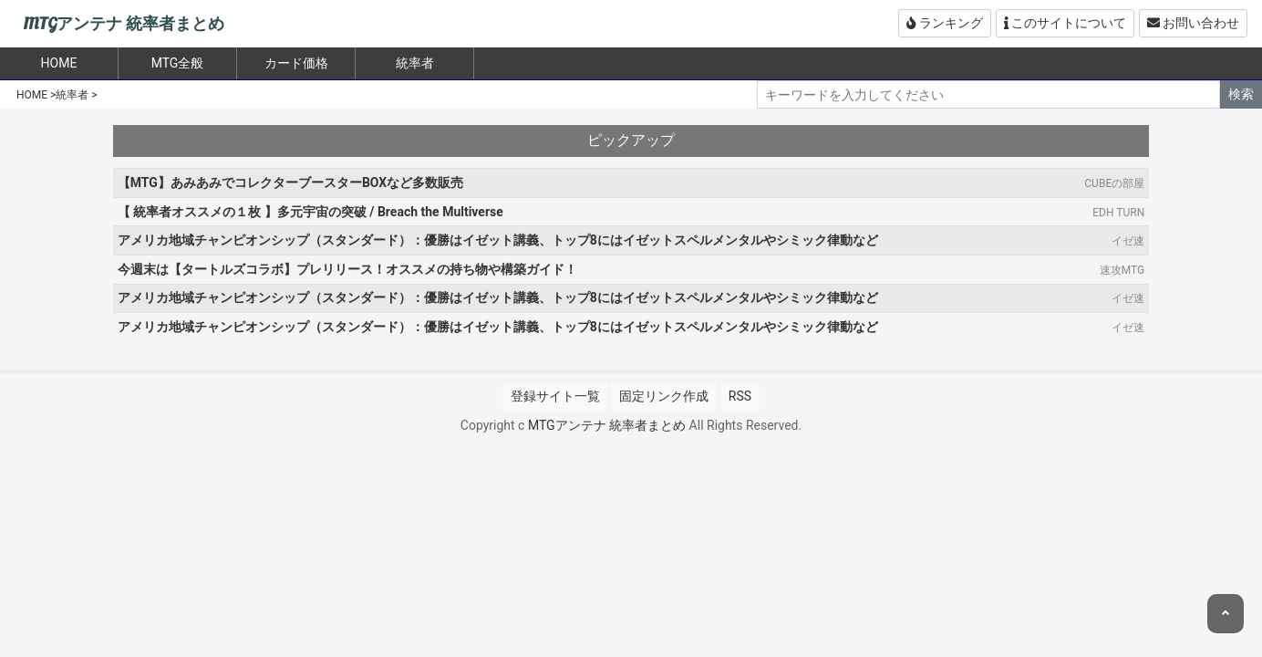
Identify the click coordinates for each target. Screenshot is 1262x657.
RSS (740, 396)
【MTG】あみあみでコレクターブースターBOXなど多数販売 (290, 182)
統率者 (415, 63)
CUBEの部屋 (1114, 183)
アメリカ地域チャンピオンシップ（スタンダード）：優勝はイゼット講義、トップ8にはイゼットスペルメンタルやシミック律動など (498, 240)
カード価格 (296, 63)
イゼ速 (1128, 241)
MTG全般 (177, 63)
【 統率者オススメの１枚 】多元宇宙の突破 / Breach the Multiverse (310, 211)
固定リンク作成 (664, 396)
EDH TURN (1118, 212)
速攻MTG (1122, 270)
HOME (31, 95)
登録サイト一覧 (555, 396)
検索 (1241, 94)
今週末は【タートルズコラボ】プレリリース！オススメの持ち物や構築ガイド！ (347, 269)
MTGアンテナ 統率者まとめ (123, 24)
